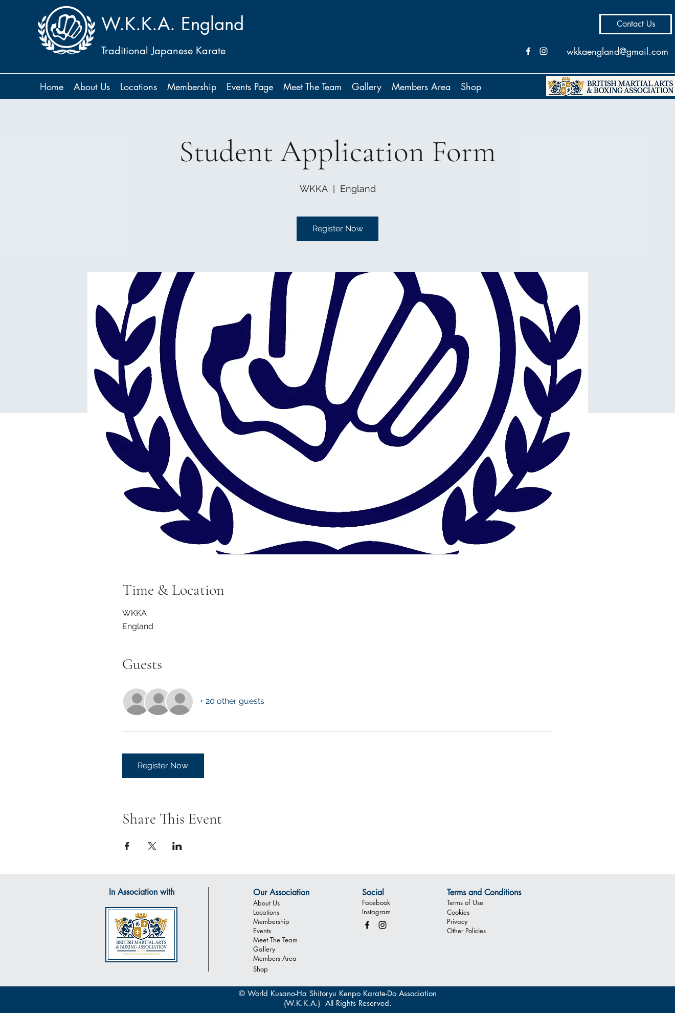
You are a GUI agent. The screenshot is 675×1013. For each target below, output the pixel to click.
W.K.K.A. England (172, 23)
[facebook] (367, 925)
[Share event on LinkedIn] (177, 846)
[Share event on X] (152, 846)
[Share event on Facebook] (127, 846)
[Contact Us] (635, 24)
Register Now (337, 228)
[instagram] (382, 925)
